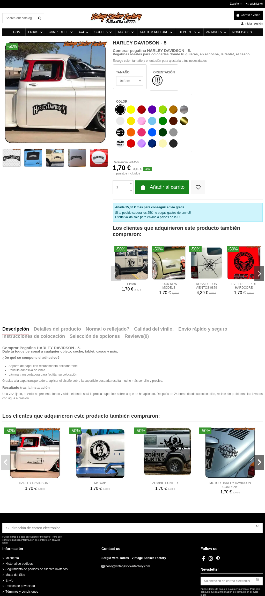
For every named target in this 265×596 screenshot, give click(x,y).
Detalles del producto (57, 300)
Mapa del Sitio (15, 544)
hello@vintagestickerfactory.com (128, 535)
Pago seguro (14, 566)
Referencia (120, 133)
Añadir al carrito (162, 158)
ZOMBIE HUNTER (165, 454)
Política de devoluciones (22, 572)
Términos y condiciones (21, 561)
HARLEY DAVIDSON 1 (35, 454)
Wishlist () (254, 3)
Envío (9, 550)
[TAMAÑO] (129, 80)
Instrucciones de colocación (33, 307)
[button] (116, 244)
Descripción (15, 300)
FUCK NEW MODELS (169, 256)
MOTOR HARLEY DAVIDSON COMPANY (230, 455)
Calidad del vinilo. (154, 300)
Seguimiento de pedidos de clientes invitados (36, 538)
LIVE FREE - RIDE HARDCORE (244, 256)
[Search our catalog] (39, 18)
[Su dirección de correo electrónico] (128, 498)
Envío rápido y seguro (202, 300)
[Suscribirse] (257, 496)
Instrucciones (14, 577)
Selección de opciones (95, 307)
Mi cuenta (12, 527)
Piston (131, 254)
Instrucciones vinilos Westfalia (26, 583)
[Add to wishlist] (198, 158)
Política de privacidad (20, 555)
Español (236, 3)
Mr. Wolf (100, 454)
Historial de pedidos (19, 533)
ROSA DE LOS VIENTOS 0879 (206, 256)
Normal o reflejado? (107, 300)
